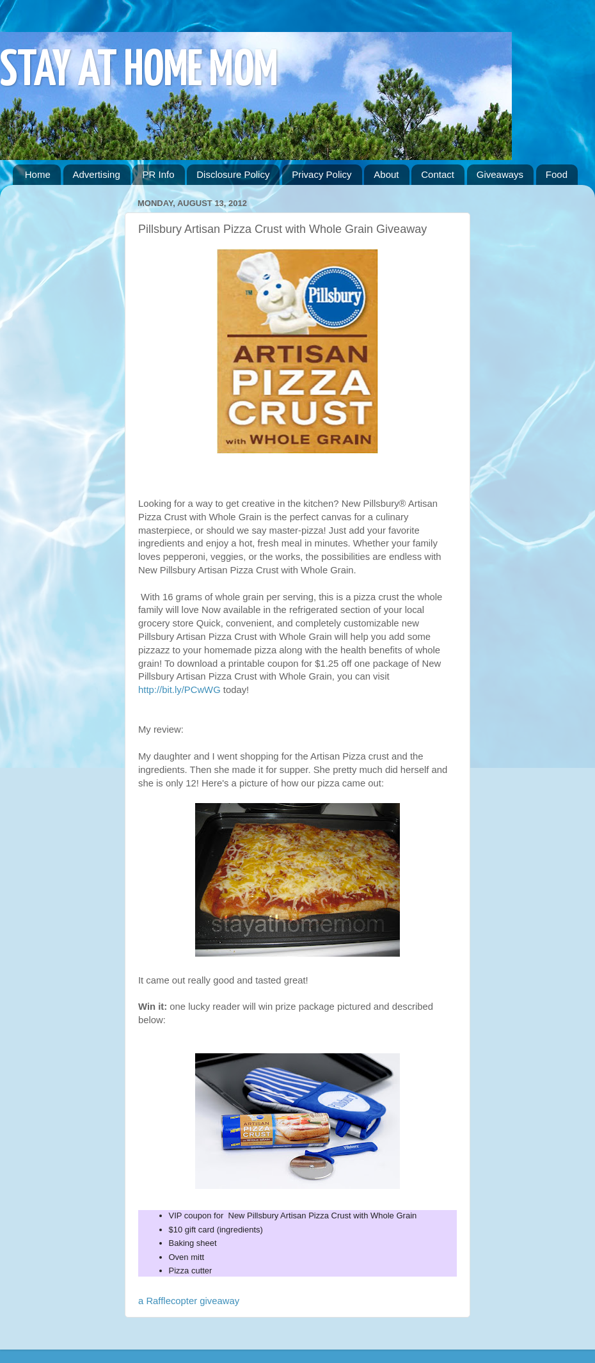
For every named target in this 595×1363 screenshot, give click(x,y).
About (386, 174)
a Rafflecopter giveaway (188, 1301)
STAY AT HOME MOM (139, 71)
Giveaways (500, 174)
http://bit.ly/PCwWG (180, 690)
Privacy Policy (321, 174)
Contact (437, 174)
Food (556, 174)
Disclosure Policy (232, 174)
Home (38, 174)
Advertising (96, 174)
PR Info (158, 174)
